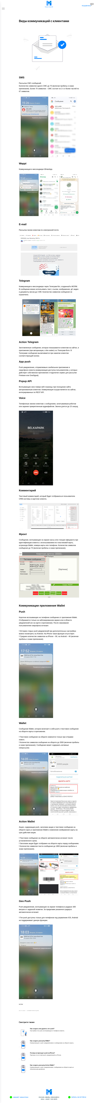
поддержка (86, 6)
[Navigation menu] (3, 9)
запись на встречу (78, 1098)
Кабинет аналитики (20, 1098)
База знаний (49, 7)
